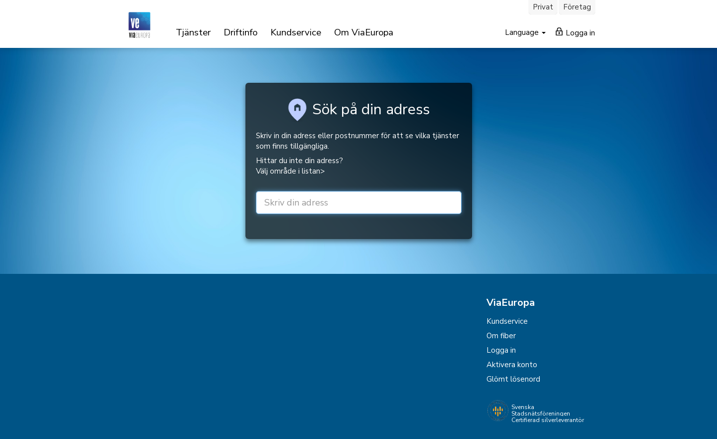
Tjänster (193, 32)
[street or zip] (359, 202)
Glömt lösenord (513, 379)
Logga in (575, 32)
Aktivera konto (511, 365)
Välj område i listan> (290, 171)
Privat (543, 7)
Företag (577, 7)
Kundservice (295, 32)
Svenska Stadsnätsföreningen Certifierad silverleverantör (547, 413)
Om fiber (501, 336)
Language (523, 32)
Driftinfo (240, 32)
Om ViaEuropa (363, 32)
